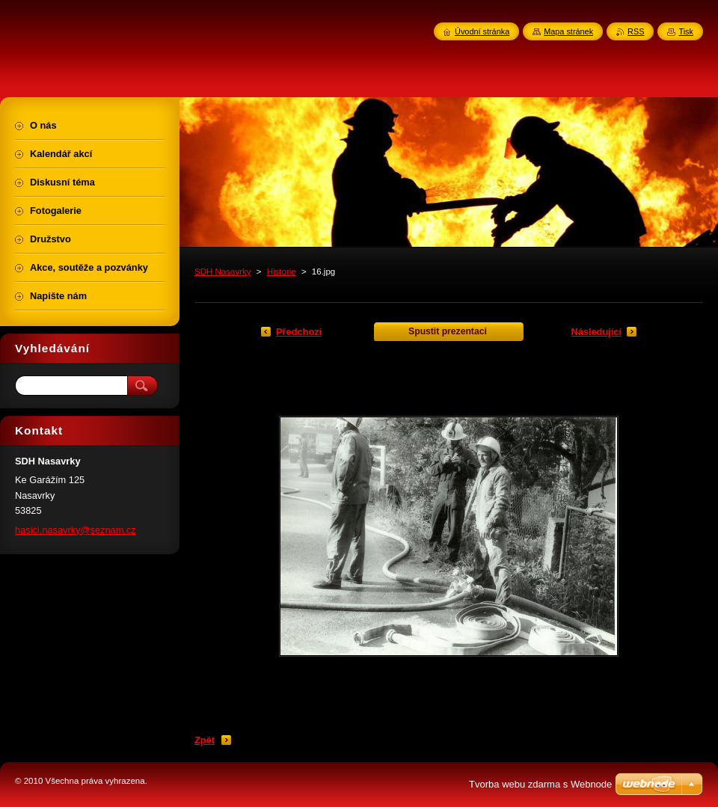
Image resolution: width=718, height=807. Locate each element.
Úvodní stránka (482, 31)
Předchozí (299, 331)
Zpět (204, 740)
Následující (596, 331)
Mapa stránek (568, 31)
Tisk (685, 31)
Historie (281, 271)
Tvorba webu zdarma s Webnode (540, 784)
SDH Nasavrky (222, 271)
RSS (636, 31)
